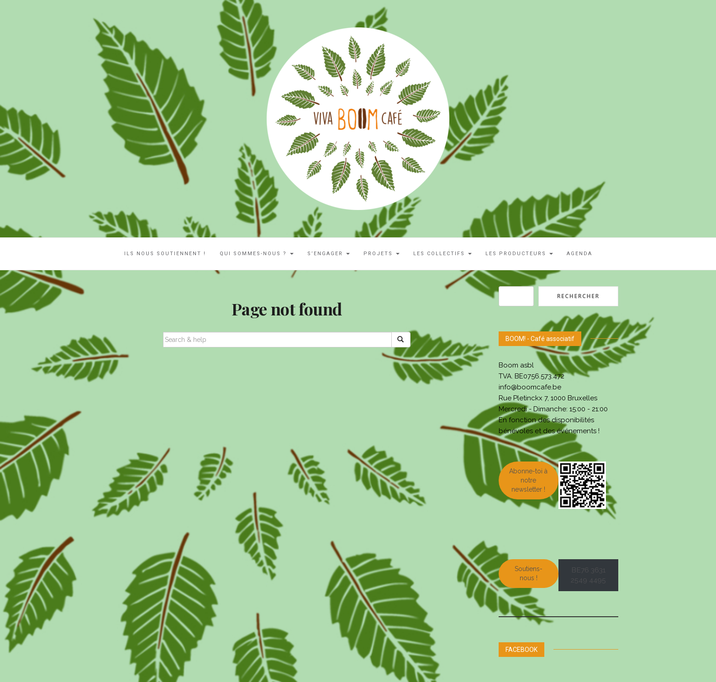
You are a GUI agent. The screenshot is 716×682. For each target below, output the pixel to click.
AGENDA (579, 254)
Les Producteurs (519, 254)
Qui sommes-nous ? (257, 254)
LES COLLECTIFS (442, 254)
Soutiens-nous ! (528, 573)
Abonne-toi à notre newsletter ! (528, 480)
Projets (381, 254)
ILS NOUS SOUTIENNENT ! (165, 254)
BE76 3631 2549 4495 (588, 575)
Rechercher (578, 296)
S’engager (328, 254)
